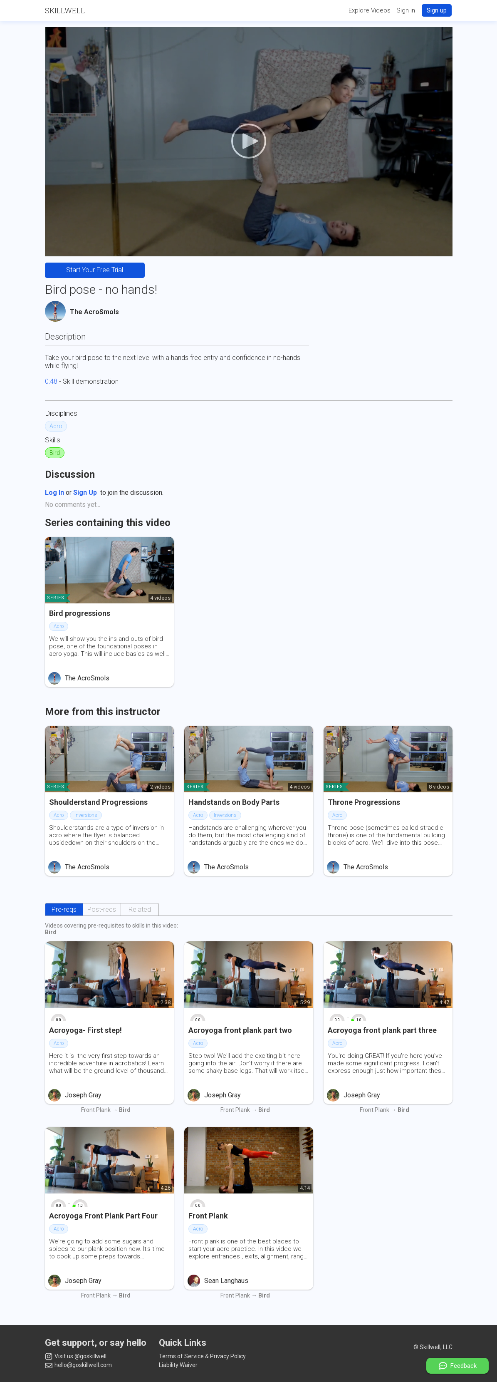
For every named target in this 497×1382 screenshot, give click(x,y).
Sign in (405, 10)
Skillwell (65, 10)
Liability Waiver (178, 1365)
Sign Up (85, 492)
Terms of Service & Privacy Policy (202, 1356)
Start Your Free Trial (94, 270)
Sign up (437, 10)
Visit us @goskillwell (75, 1356)
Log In (54, 492)
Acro (55, 426)
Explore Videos (370, 10)
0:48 (51, 381)
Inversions (85, 815)
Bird (54, 452)
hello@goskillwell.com (78, 1365)
